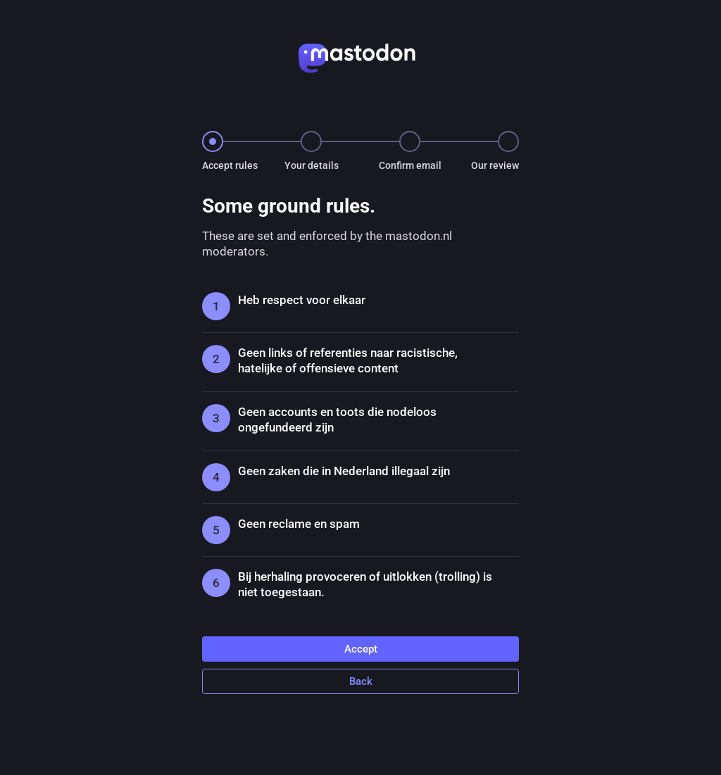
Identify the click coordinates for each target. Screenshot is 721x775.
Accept (360, 649)
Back (360, 681)
